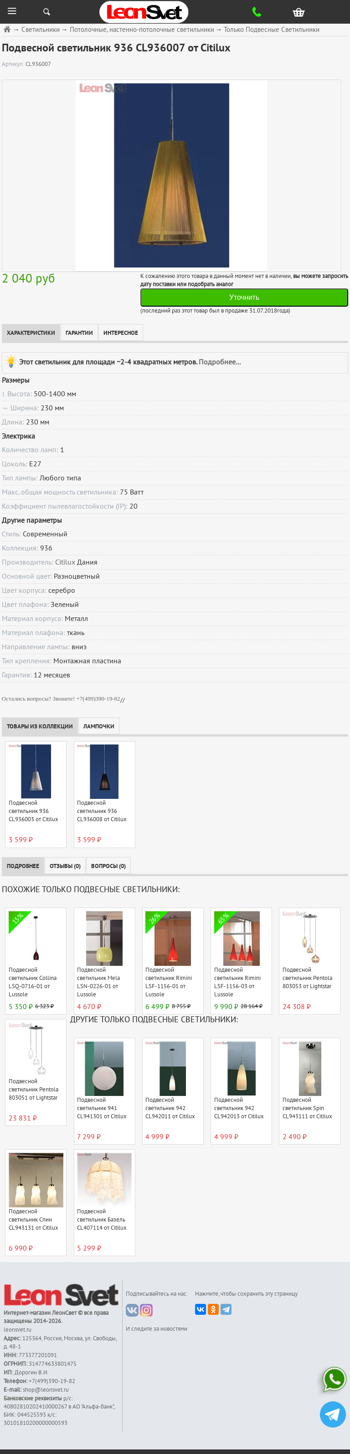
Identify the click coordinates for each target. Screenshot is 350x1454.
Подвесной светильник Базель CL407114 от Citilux (102, 1220)
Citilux (65, 562)
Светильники (40, 30)
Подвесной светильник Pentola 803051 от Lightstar (33, 1089)
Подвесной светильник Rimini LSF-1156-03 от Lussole (237, 982)
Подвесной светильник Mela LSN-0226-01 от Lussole (98, 982)
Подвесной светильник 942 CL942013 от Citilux (239, 1108)
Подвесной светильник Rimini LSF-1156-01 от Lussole (168, 982)
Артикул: (14, 64)
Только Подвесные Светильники (271, 30)
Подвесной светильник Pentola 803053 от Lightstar (307, 978)
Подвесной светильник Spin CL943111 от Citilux (307, 1108)
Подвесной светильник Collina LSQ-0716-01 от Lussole (33, 982)
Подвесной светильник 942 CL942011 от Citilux (170, 1108)
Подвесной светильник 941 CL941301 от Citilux (102, 1108)
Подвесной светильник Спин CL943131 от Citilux (33, 1220)
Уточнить (244, 297)
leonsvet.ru (17, 1329)
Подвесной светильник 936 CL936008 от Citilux (102, 811)
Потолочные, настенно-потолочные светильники (142, 30)
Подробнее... (220, 362)
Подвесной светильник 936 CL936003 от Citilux (33, 811)
